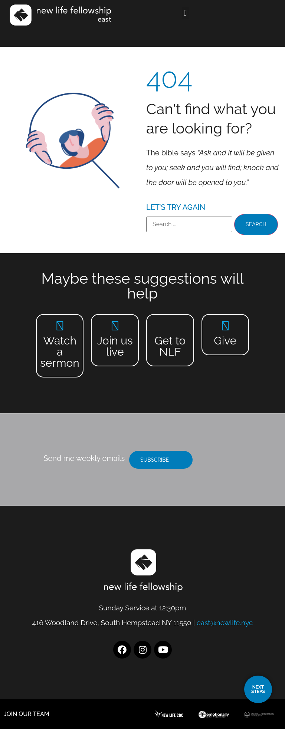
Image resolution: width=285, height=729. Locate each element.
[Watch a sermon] (59, 325)
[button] (185, 13)
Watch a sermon (59, 351)
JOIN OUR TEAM (26, 714)
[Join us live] (114, 325)
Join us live (115, 346)
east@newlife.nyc (225, 623)
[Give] (225, 325)
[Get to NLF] (170, 325)
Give (225, 340)
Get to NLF (170, 346)
